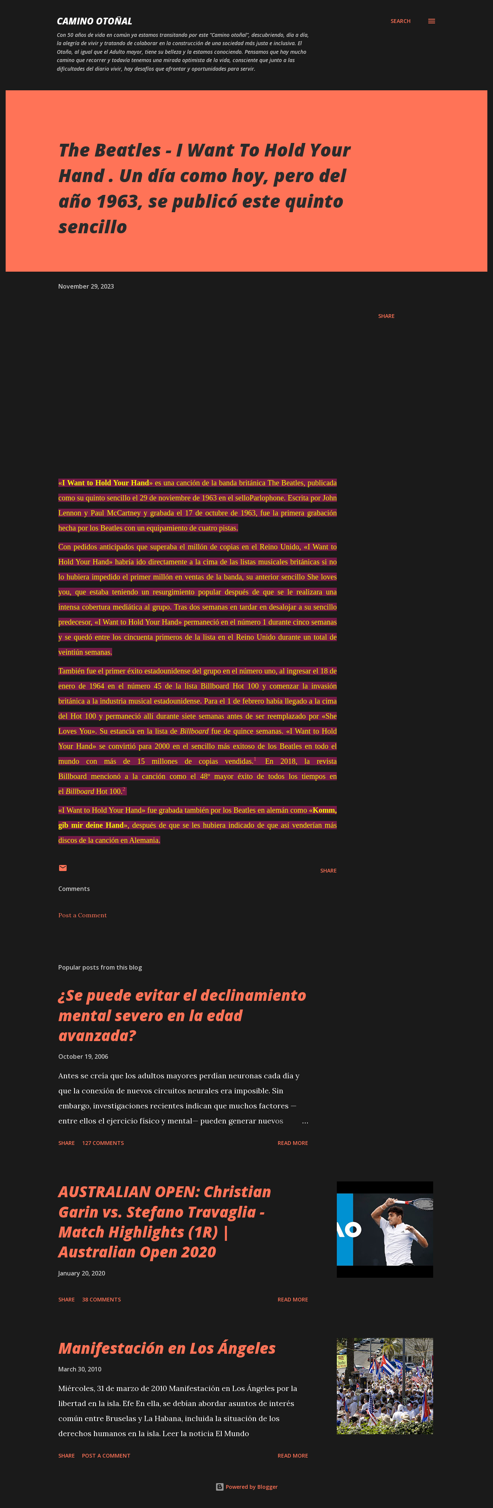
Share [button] (386, 315)
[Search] (401, 21)
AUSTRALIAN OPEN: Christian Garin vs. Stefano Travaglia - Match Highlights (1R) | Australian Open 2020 (164, 1221)
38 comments (101, 1299)
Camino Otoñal (94, 21)
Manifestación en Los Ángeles (167, 1348)
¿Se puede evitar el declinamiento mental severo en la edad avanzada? (182, 1015)
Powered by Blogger (246, 1486)
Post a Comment (82, 915)
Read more (293, 1142)
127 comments (103, 1142)
